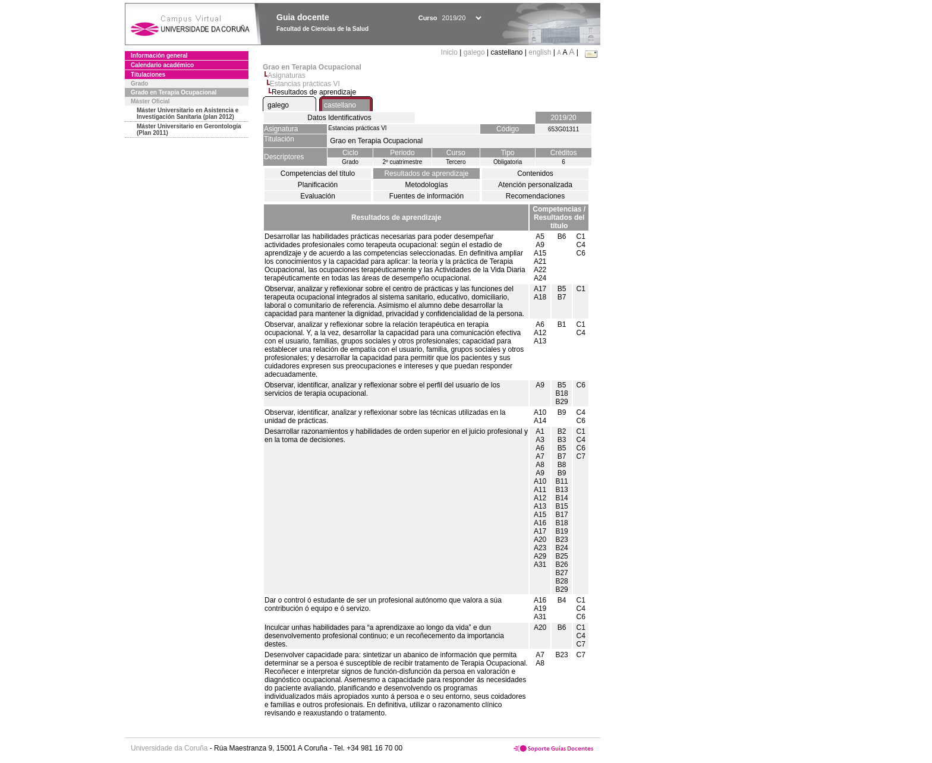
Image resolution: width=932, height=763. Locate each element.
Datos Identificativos (339, 117)
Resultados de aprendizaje (426, 173)
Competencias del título (318, 173)
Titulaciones (148, 74)
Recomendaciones (535, 196)
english (539, 52)
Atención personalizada (535, 185)
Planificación (318, 185)
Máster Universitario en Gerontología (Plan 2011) (189, 129)
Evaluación (317, 196)
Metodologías (426, 185)
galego (474, 52)
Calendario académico (162, 65)
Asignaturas (286, 75)
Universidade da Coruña (169, 748)
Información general (159, 55)
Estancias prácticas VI (305, 84)
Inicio (450, 52)
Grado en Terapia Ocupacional (173, 92)
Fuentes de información (426, 196)
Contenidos (535, 173)
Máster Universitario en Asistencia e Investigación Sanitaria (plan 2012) (187, 113)
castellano (340, 105)
